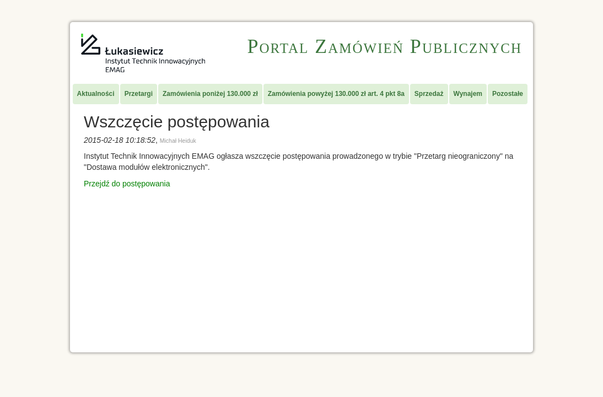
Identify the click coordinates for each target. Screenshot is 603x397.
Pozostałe (507, 94)
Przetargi (139, 94)
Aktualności (96, 94)
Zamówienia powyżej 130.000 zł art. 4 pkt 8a (336, 94)
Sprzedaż (429, 94)
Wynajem (468, 94)
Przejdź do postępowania (127, 183)
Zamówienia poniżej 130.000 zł (210, 94)
